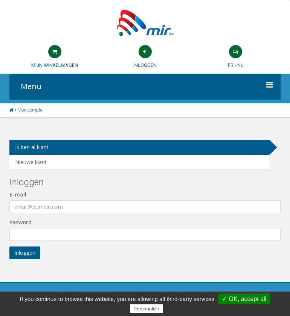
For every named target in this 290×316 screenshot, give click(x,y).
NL (240, 65)
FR (231, 65)
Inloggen (145, 65)
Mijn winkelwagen (54, 65)
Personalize (146, 308)
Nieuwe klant (31, 162)
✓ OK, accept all (244, 299)
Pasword (20, 222)
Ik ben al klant (32, 147)
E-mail (17, 194)
